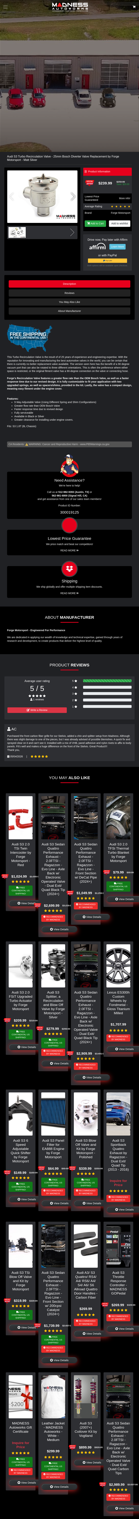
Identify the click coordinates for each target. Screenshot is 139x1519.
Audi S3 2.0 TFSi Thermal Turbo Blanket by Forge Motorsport (118, 852)
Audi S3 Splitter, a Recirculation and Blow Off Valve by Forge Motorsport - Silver (53, 1004)
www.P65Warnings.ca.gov (94, 444)
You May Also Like (69, 302)
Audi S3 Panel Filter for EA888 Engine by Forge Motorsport (53, 1149)
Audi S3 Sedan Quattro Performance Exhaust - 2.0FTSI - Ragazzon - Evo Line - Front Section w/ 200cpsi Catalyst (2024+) (53, 1293)
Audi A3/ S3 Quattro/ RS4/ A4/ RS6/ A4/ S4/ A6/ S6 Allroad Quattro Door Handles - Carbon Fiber (85, 1285)
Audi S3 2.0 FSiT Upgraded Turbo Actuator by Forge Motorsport (20, 1000)
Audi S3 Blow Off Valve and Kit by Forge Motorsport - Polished (85, 1149)
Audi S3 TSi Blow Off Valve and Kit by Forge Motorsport (20, 1281)
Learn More (117, 246)
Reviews (69, 293)
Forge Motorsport (120, 212)
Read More (69, 550)
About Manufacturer (69, 311)
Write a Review (37, 710)
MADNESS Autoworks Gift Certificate (20, 1427)
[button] (73, 197)
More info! (124, 198)
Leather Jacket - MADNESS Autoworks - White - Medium (53, 1431)
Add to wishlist (119, 223)
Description (69, 283)
